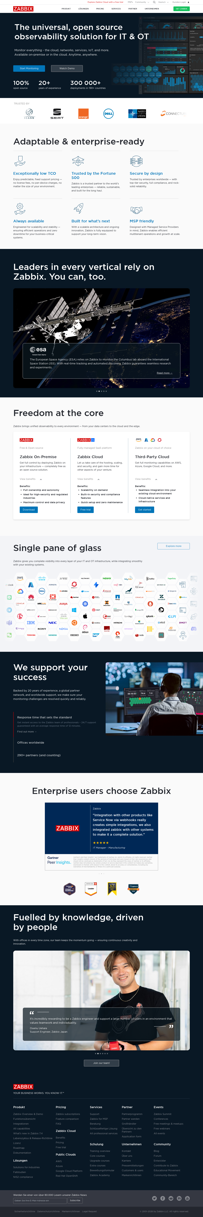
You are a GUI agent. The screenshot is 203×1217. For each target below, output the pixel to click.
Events (158, 1107)
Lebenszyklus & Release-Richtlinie (32, 1138)
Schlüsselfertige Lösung (103, 1129)
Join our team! (101, 1063)
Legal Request (89, 1211)
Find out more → (27, 732)
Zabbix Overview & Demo (28, 1114)
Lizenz (17, 1143)
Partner (127, 1107)
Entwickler (160, 1161)
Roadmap (19, 1148)
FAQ (58, 1124)
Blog (156, 1151)
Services (96, 1107)
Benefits (60, 1138)
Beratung (95, 1124)
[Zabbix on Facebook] (162, 1198)
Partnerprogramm (132, 1114)
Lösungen (20, 1160)
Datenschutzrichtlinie (48, 1211)
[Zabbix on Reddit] (171, 1198)
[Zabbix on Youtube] (187, 1198)
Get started (144, 510)
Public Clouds (66, 1154)
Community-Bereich (165, 1175)
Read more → (165, 373)
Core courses (97, 1156)
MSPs (130, 2)
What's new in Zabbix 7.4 (28, 1134)
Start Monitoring (29, 68)
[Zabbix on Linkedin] (179, 1198)
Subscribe (75, 1200)
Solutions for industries (26, 1167)
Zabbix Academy (100, 1175)
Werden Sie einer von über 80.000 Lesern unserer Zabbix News (50, 1195)
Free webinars (162, 1129)
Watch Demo (67, 68)
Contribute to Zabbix (166, 1166)
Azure (59, 1166)
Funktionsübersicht (24, 1119)
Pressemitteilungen (133, 1166)
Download (29, 510)
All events (159, 1134)
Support (94, 1114)
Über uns (127, 1156)
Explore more (173, 546)
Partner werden (131, 1119)
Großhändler (129, 1124)
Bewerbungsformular (102, 1170)
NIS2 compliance (23, 1177)
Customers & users (132, 1170)
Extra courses (97, 1166)
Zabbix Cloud (66, 1131)
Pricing (61, 1107)
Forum (157, 1156)
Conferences (161, 1119)
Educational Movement (167, 1170)
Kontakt (126, 1151)
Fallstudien (19, 1172)
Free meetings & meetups (168, 1124)
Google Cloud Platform (69, 1171)
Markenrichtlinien (131, 1175)
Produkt (19, 1107)
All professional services (104, 1134)
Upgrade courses (100, 1161)
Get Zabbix (181, 9)
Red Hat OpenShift (67, 1176)
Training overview (100, 1151)
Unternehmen (132, 1144)
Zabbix (23, 8)
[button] (96, 391)
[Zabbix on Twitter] (154, 1198)
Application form (131, 1137)
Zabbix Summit (162, 1114)
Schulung (96, 1144)
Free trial (85, 510)
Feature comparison (67, 1119)
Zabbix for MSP (99, 1119)
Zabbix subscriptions (68, 1114)
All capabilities (21, 1129)
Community (140, 2)
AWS (59, 1161)
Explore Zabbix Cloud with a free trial (105, 2)
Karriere (126, 1161)
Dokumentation (22, 1153)
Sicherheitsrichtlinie (24, 1211)
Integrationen (21, 1124)
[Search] (154, 2)
